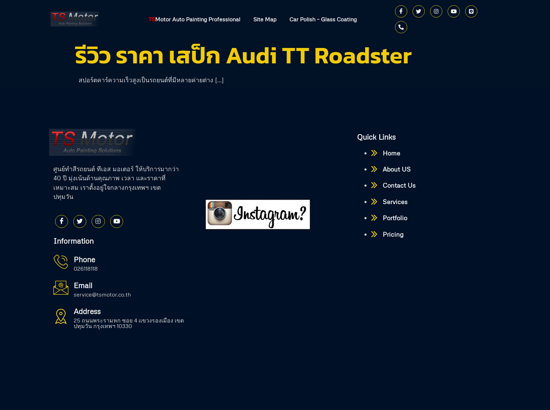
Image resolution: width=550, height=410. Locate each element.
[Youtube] (454, 11)
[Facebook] (401, 11)
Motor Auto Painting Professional (193, 19)
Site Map (264, 19)
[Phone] (401, 27)
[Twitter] (418, 11)
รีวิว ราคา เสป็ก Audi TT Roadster (243, 55)
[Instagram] (436, 11)
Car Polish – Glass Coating (324, 19)
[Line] (471, 11)
